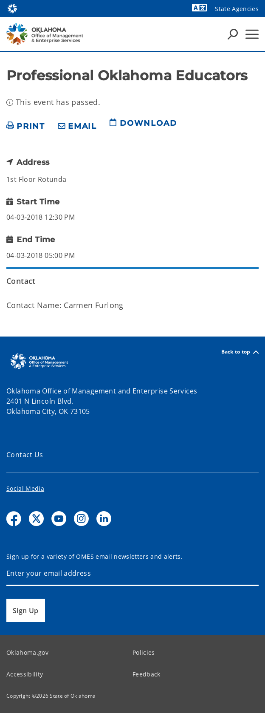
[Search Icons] (232, 33)
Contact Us (24, 454)
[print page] (25, 126)
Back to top (240, 352)
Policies (143, 652)
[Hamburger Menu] (252, 34)
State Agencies (237, 9)
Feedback (146, 674)
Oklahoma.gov (27, 652)
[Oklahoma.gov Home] (12, 8)
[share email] (77, 126)
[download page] (143, 127)
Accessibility (24, 674)
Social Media (25, 488)
